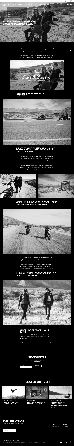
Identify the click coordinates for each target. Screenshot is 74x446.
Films (26, 4)
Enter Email (26, 366)
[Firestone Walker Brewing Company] (57, 1)
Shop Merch (46, 4)
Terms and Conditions (14, 442)
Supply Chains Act (38, 442)
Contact (54, 422)
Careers (54, 424)
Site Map (44, 442)
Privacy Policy (8, 442)
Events (35, 4)
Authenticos (20, 4)
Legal (3, 442)
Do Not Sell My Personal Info (22, 442)
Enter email (9, 430)
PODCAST (30, 4)
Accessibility (66, 426)
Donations (66, 422)
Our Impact (40, 4)
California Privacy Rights (31, 442)
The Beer (10, 4)
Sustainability (56, 426)
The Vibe (14, 4)
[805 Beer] (65, 1)
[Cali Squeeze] (71, 1)
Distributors (66, 424)
